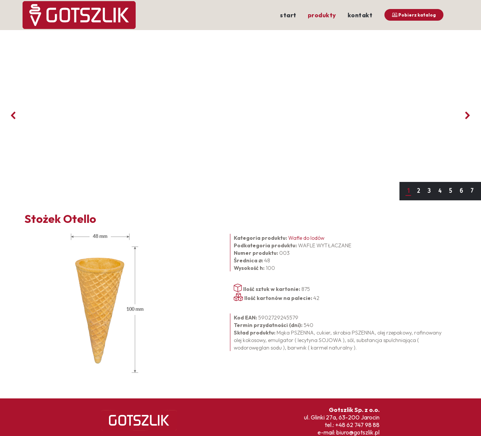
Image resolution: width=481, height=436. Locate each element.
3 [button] (429, 190)
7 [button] (471, 190)
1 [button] (408, 190)
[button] (13, 115)
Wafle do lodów (306, 238)
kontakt (360, 15)
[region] (240, 115)
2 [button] (418, 190)
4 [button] (440, 190)
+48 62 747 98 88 (357, 424)
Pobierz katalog (414, 15)
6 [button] (461, 190)
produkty (322, 15)
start (288, 15)
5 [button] (450, 190)
